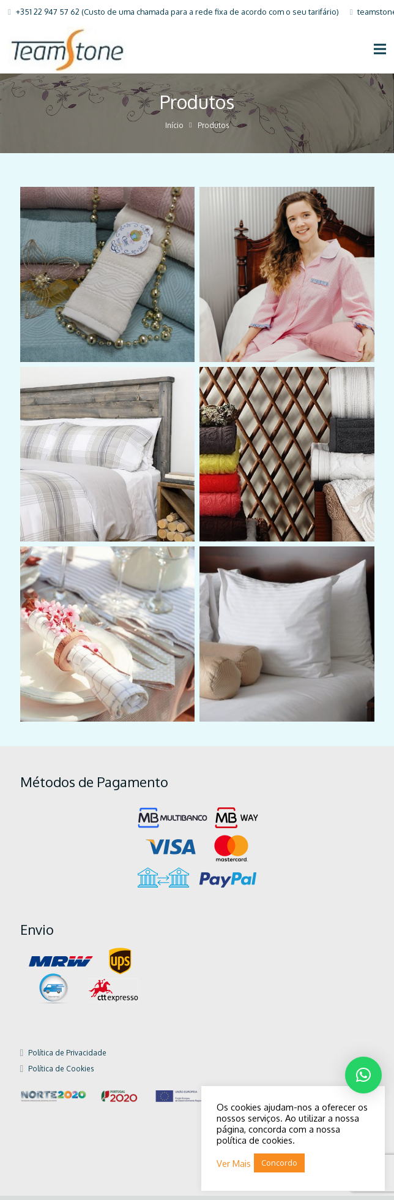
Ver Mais (234, 1163)
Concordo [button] (279, 1163)
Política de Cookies (61, 1073)
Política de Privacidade (67, 1057)
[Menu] (380, 49)
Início (174, 130)
